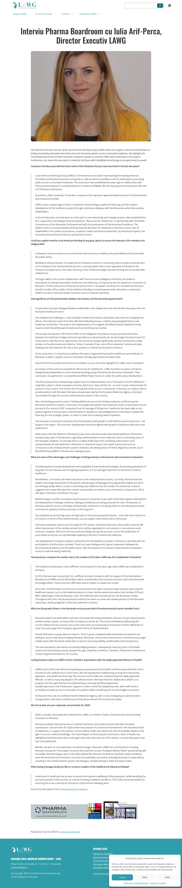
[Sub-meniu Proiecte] (72, 13)
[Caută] (160, 5)
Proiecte (66, 13)
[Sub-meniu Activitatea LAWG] (99, 13)
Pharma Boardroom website (73, 789)
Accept (122, 877)
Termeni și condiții (157, 883)
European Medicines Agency (107, 864)
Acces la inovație (43, 13)
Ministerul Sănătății (103, 853)
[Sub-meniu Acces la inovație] (54, 13)
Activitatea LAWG (88, 13)
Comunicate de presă (69, 831)
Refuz (144, 877)
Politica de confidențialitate (136, 883)
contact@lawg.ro (19, 867)
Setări (167, 877)
